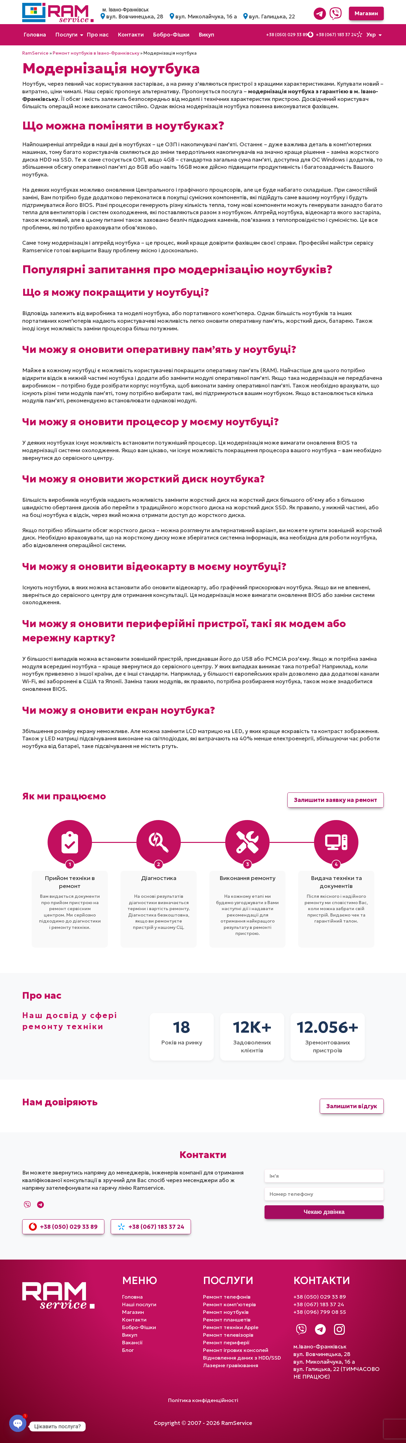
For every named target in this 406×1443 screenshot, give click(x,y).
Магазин (364, 13)
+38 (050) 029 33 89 (279, 35)
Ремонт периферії (227, 1342)
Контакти (131, 34)
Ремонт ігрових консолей (237, 1349)
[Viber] (333, 13)
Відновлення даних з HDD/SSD (244, 1357)
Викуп (206, 34)
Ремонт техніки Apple (231, 1326)
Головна (35, 34)
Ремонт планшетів (227, 1319)
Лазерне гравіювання (232, 1364)
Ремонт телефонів (227, 1296)
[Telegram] (317, 13)
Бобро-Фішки (171, 34)
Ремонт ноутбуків (226, 1311)
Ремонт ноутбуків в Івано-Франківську (96, 53)
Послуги (66, 34)
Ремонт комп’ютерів (230, 1304)
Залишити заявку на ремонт (335, 800)
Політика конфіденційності (203, 1400)
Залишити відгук (351, 1106)
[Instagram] (339, 1329)
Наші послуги (139, 1304)
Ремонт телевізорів (229, 1334)
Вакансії (133, 1342)
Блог (128, 1349)
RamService (35, 53)
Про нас (97, 34)
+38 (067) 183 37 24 (333, 35)
